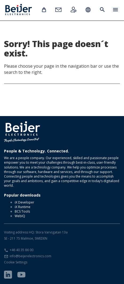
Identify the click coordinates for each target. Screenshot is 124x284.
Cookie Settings (15, 262)
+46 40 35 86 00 (21, 250)
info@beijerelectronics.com (30, 256)
